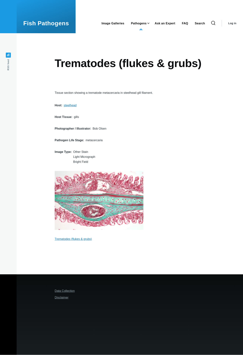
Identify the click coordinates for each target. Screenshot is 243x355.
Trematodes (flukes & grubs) (73, 239)
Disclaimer (62, 297)
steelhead (70, 105)
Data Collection (65, 290)
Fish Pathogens (46, 23)
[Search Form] (213, 23)
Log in (232, 23)
